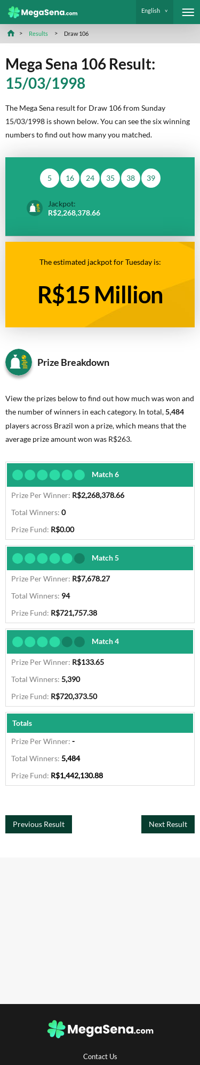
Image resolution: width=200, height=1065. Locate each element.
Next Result (168, 824)
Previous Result (39, 824)
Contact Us (100, 1057)
